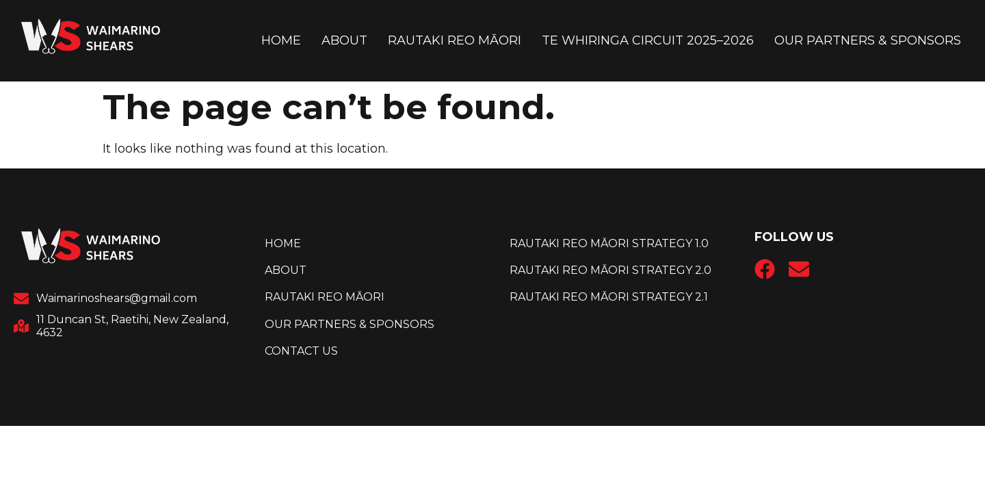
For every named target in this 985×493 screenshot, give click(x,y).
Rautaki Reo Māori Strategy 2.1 (609, 296)
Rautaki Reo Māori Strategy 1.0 (609, 243)
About (344, 40)
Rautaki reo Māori (454, 40)
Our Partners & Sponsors (867, 40)
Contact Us (301, 350)
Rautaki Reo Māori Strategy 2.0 (610, 270)
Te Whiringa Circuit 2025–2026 (648, 40)
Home (281, 40)
